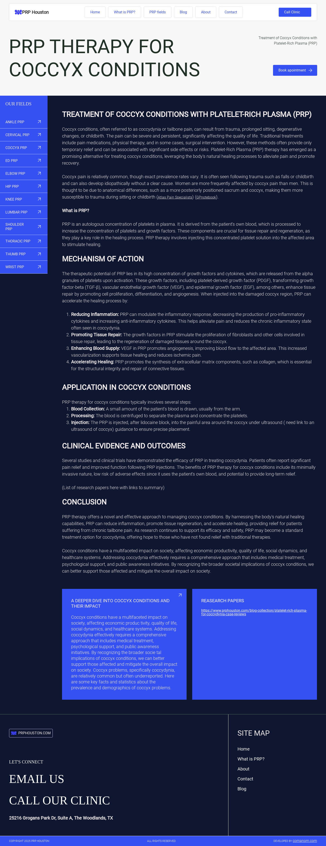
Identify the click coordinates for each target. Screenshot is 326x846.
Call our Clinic (59, 800)
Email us (36, 778)
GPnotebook (206, 197)
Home (95, 12)
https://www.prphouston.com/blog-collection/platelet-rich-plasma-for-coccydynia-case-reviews (254, 612)
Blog (183, 12)
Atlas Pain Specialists (175, 197)
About (206, 12)
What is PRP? (124, 12)
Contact (231, 12)
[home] (32, 12)
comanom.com (305, 841)
